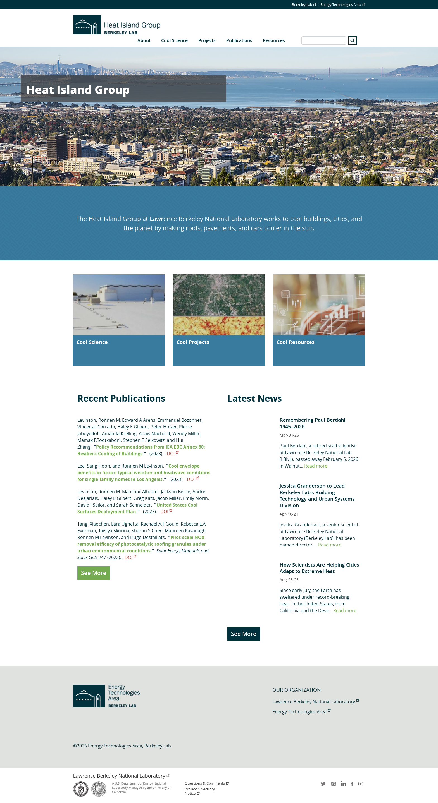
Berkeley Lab (304, 4)
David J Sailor (91, 505)
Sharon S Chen (147, 531)
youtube (361, 785)
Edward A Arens (138, 420)
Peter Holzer (164, 427)
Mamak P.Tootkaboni (99, 440)
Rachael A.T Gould (159, 524)
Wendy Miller (186, 433)
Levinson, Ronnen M (98, 420)
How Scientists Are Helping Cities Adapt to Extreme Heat (319, 567)
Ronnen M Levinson (142, 466)
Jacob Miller (168, 498)
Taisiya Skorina (113, 531)
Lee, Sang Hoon (93, 466)
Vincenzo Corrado (96, 427)
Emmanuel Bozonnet (179, 420)
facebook (352, 785)
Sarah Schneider (133, 505)
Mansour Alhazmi (140, 491)
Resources (274, 40)
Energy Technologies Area (343, 4)
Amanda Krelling (119, 433)
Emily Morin (195, 498)
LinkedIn (342, 785)
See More (93, 573)
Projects (207, 40)
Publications (239, 40)
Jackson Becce (175, 491)
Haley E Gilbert (132, 427)
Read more (315, 466)
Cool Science (174, 40)
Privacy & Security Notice (200, 791)
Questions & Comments (207, 783)
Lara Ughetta (125, 524)
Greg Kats (144, 498)
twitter (323, 785)
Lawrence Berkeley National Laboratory (315, 702)
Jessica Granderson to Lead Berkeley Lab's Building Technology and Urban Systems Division (317, 495)
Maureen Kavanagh (185, 531)
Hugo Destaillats (147, 537)
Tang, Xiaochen (93, 524)
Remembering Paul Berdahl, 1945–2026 (313, 423)
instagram (333, 785)
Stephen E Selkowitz (144, 440)
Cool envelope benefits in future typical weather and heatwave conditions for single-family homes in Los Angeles (143, 472)
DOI (172, 453)
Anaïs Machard (154, 433)
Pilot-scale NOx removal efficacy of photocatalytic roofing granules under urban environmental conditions (141, 544)
